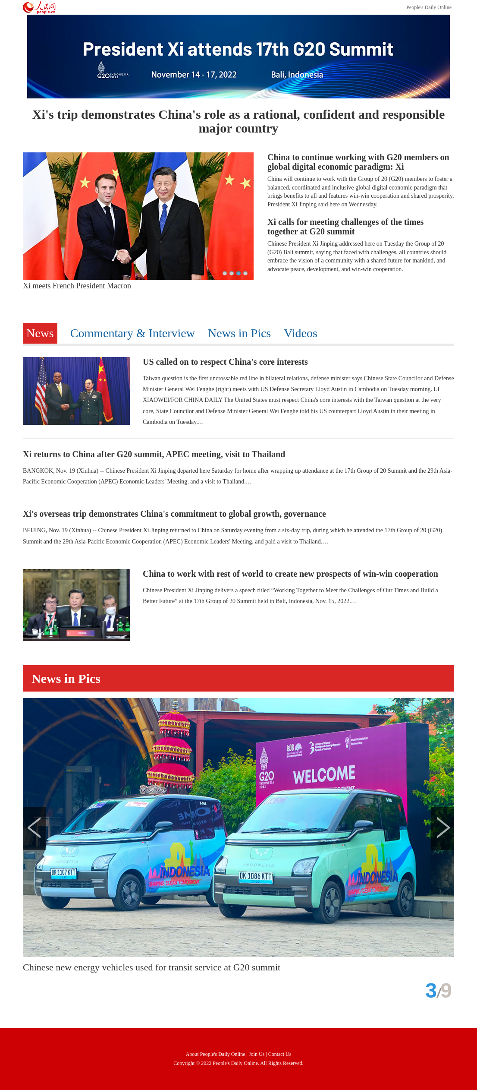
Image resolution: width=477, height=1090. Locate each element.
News (40, 333)
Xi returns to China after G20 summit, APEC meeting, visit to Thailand (154, 454)
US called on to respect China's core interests (225, 361)
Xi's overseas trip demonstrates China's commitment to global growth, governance (174, 513)
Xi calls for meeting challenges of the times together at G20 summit (345, 226)
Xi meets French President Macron (77, 285)
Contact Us (280, 1054)
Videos (300, 333)
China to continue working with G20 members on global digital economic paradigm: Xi (358, 161)
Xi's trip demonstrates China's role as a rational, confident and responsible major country (238, 121)
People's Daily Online (429, 7)
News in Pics (239, 333)
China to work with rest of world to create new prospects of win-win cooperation (290, 573)
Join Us (257, 1054)
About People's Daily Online (215, 1054)
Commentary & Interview (132, 333)
